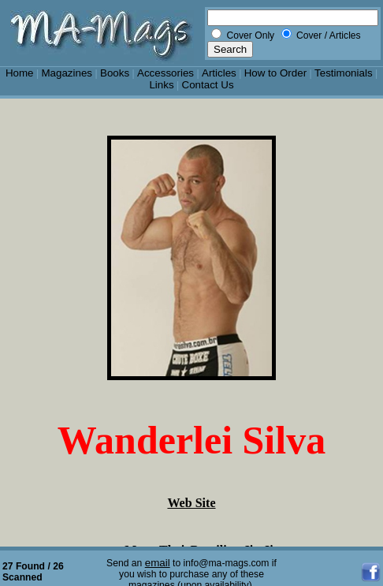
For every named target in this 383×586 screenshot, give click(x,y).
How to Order (275, 73)
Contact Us (208, 85)
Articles (219, 73)
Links (161, 85)
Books (114, 73)
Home (20, 73)
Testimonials (343, 73)
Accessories (165, 73)
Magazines (66, 73)
